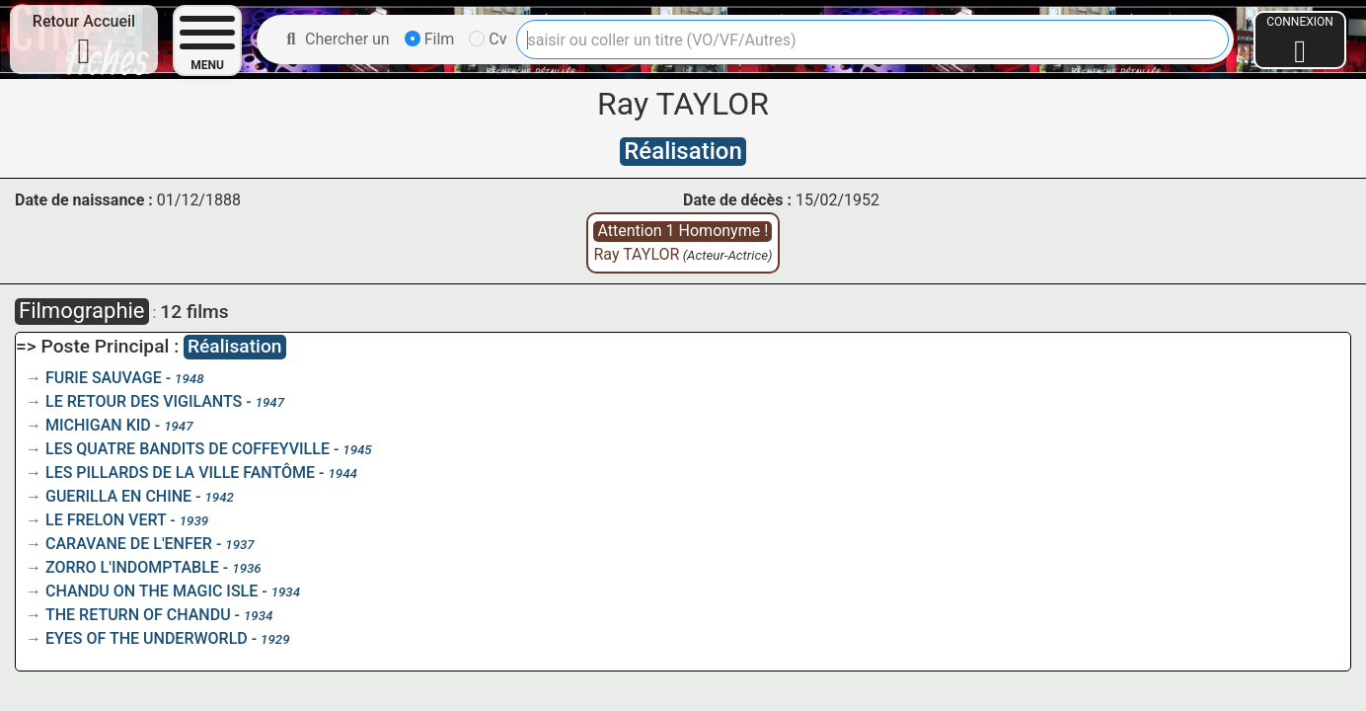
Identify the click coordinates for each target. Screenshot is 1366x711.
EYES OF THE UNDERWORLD (146, 638)
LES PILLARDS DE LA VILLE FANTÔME (180, 472)
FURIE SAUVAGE (103, 377)
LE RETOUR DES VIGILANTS (143, 401)
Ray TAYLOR (636, 254)
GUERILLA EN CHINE (118, 496)
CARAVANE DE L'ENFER (128, 543)
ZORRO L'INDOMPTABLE (132, 567)
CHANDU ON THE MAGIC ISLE (151, 591)
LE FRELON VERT (105, 520)
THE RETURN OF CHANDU (138, 614)
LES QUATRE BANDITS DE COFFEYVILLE (187, 448)
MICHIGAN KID (98, 425)
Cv (487, 39)
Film (430, 39)
